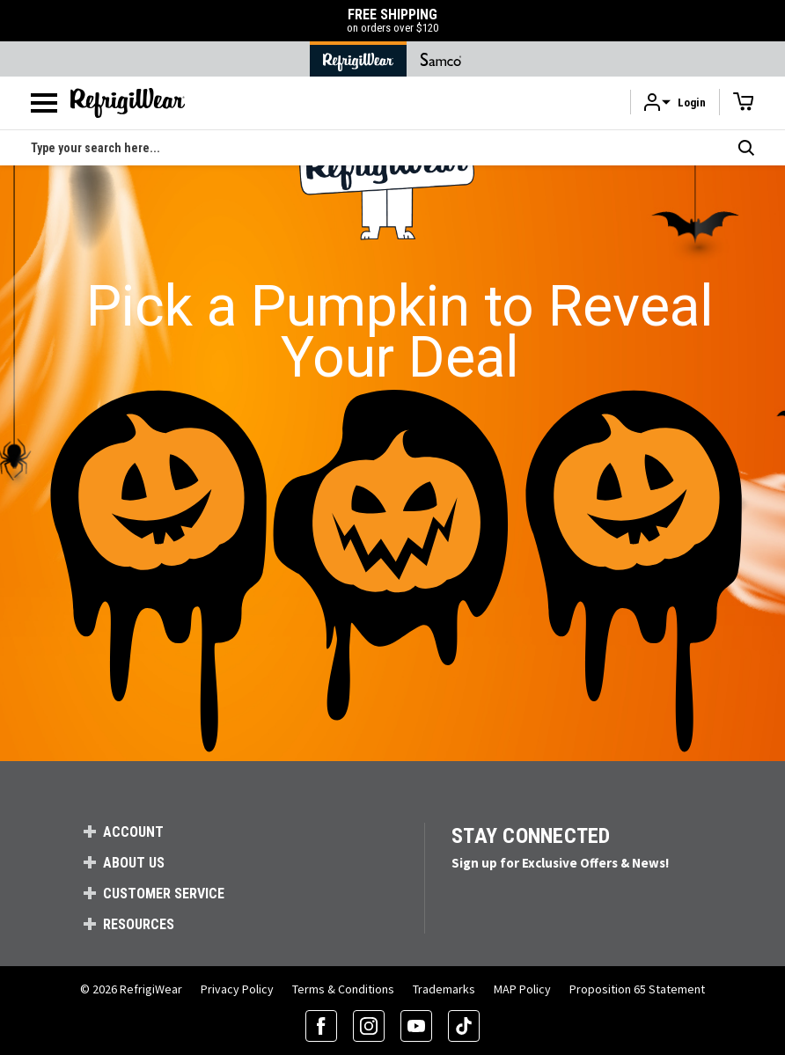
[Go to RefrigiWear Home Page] (358, 59)
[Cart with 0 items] (743, 102)
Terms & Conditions (343, 989)
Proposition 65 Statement (637, 989)
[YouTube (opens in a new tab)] (416, 1026)
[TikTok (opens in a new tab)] (464, 1026)
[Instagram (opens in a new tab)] (369, 1026)
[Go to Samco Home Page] (441, 59)
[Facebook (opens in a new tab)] (321, 1026)
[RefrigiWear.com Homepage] (127, 103)
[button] (675, 102)
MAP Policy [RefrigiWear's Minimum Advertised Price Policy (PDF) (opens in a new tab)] (522, 989)
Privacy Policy (237, 989)
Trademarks (444, 989)
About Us (134, 862)
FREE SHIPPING (392, 20)
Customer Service (163, 893)
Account (133, 832)
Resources (138, 924)
